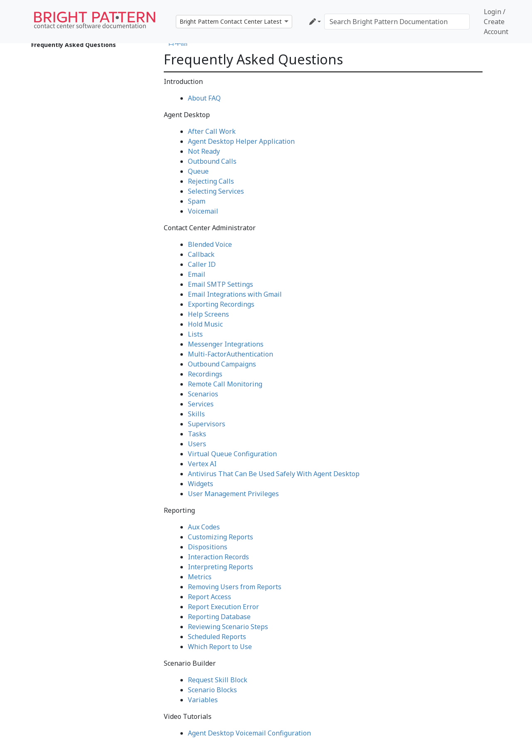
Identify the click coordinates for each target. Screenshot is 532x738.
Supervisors (206, 423)
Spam (196, 201)
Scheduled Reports (217, 636)
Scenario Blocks (212, 689)
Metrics (200, 576)
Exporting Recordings (221, 304)
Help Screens (208, 314)
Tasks (197, 433)
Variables (203, 699)
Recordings (205, 374)
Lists (195, 334)
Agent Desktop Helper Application (241, 141)
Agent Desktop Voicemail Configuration (249, 733)
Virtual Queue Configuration (232, 453)
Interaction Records (218, 556)
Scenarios (203, 394)
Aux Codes (204, 526)
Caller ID (202, 264)
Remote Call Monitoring (225, 384)
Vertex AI (202, 463)
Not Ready (204, 151)
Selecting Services (216, 191)
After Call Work (212, 131)
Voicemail (203, 211)
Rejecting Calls (211, 181)
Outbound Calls (212, 161)
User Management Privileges (233, 493)
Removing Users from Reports (234, 586)
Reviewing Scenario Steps (228, 626)
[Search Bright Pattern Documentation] (397, 22)
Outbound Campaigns (222, 364)
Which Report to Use (220, 646)
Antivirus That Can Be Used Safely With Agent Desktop (274, 473)
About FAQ (204, 98)
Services (201, 403)
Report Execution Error (223, 606)
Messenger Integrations (226, 344)
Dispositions (207, 546)
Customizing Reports (220, 536)
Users (197, 443)
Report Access (209, 596)
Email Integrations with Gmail (235, 294)
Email (196, 274)
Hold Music (205, 324)
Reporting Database (219, 616)
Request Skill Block (217, 679)
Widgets (200, 483)
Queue (198, 171)
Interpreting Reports (220, 566)
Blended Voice (210, 244)
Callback (201, 254)
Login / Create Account (496, 21)
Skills (196, 413)
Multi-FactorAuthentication (230, 354)
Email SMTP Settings (220, 284)
